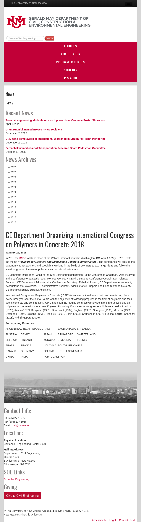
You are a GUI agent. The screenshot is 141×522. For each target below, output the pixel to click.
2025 (13, 172)
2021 (13, 192)
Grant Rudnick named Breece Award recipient (34, 129)
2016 (13, 217)
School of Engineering (16, 479)
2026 (13, 167)
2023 (13, 182)
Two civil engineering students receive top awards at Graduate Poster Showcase (55, 120)
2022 (13, 187)
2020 (13, 197)
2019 (13, 202)
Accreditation (70, 53)
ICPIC (23, 258)
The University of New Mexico (28, 2)
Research (70, 77)
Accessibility (99, 520)
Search (50, 38)
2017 (13, 212)
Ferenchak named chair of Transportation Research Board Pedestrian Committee (56, 148)
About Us (70, 45)
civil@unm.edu (20, 425)
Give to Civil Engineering (22, 495)
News (10, 103)
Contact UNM (127, 520)
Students (70, 69)
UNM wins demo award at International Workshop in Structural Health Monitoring (56, 138)
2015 (13, 222)
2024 (13, 177)
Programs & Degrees (70, 61)
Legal (112, 520)
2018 (13, 207)
